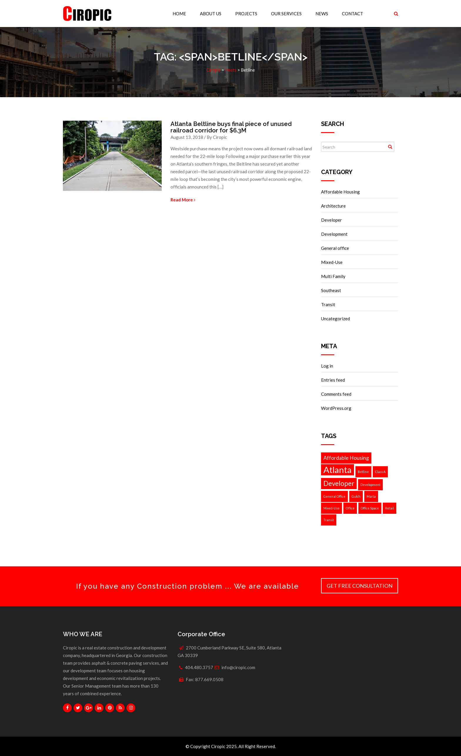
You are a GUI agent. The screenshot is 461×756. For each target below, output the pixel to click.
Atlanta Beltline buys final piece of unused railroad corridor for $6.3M (231, 127)
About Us (210, 13)
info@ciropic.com (238, 667)
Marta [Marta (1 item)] (371, 496)
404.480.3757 (199, 667)
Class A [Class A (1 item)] (380, 472)
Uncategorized (335, 318)
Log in (327, 365)
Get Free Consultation (359, 585)
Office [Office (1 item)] (350, 508)
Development (334, 234)
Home (179, 13)
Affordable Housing (340, 191)
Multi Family (333, 276)
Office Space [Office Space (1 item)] (370, 508)
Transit (328, 304)
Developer (331, 220)
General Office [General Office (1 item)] (334, 496)
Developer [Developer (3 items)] (338, 483)
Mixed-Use (332, 262)
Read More (183, 199)
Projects (246, 13)
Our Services (286, 13)
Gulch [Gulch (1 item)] (356, 496)
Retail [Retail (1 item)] (389, 508)
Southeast (331, 290)
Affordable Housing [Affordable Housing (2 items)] (346, 458)
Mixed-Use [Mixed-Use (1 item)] (331, 508)
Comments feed (336, 394)
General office (335, 248)
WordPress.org (336, 408)
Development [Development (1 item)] (370, 484)
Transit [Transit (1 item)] (328, 520)
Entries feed (333, 380)
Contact (352, 13)
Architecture (333, 205)
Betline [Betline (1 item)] (363, 472)
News (321, 13)
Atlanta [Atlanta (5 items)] (337, 469)
